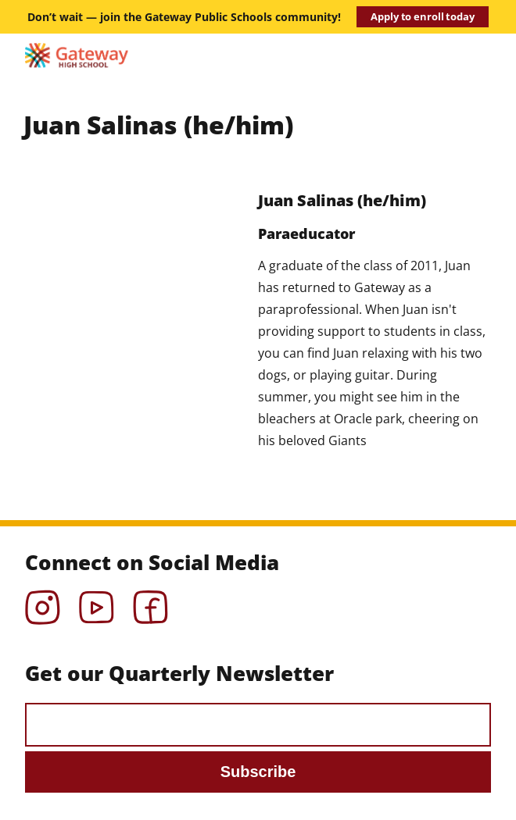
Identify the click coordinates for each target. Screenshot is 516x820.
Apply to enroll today (422, 16)
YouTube (96, 602)
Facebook (150, 602)
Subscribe (258, 771)
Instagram (42, 602)
